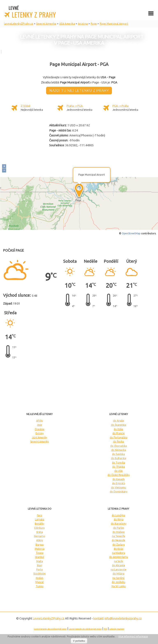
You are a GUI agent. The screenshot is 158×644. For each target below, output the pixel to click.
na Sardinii (118, 578)
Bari (39, 565)
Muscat (39, 582)
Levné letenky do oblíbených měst (85, 629)
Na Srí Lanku (119, 586)
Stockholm (39, 573)
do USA (118, 470)
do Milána (118, 573)
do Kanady (119, 479)
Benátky (39, 523)
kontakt (98, 618)
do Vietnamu (118, 487)
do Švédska (118, 454)
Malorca (39, 548)
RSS (105, 629)
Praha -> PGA (75, 105)
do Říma (118, 519)
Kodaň (39, 578)
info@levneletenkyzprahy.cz (123, 618)
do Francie (119, 433)
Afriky (39, 420)
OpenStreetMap (131, 233)
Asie (39, 424)
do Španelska (118, 424)
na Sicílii (118, 561)
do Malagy (119, 532)
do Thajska (118, 466)
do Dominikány (118, 491)
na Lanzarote (118, 569)
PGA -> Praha (121, 105)
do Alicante (118, 565)
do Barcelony (118, 523)
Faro (39, 515)
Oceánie (39, 429)
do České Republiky (119, 475)
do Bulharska (118, 458)
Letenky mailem (116, 629)
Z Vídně (25, 105)
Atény (39, 540)
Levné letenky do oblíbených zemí (50, 629)
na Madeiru (118, 552)
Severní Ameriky (39, 441)
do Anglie (118, 420)
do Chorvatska (118, 446)
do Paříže (118, 528)
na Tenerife (118, 536)
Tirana (39, 552)
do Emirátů (118, 483)
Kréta (39, 532)
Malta (39, 561)
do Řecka (118, 441)
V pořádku (79, 640)
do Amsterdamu (118, 557)
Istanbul (39, 557)
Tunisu (39, 586)
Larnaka (39, 519)
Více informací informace (133, 636)
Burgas (40, 544)
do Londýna (118, 515)
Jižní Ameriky (39, 437)
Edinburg (39, 528)
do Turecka (118, 462)
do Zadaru (119, 544)
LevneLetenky (48, 618)
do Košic (118, 548)
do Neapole (118, 540)
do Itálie (118, 429)
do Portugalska (118, 437)
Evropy (40, 433)
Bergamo (39, 536)
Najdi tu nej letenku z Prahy (79, 91)
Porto (39, 569)
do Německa (118, 450)
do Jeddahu (118, 582)
